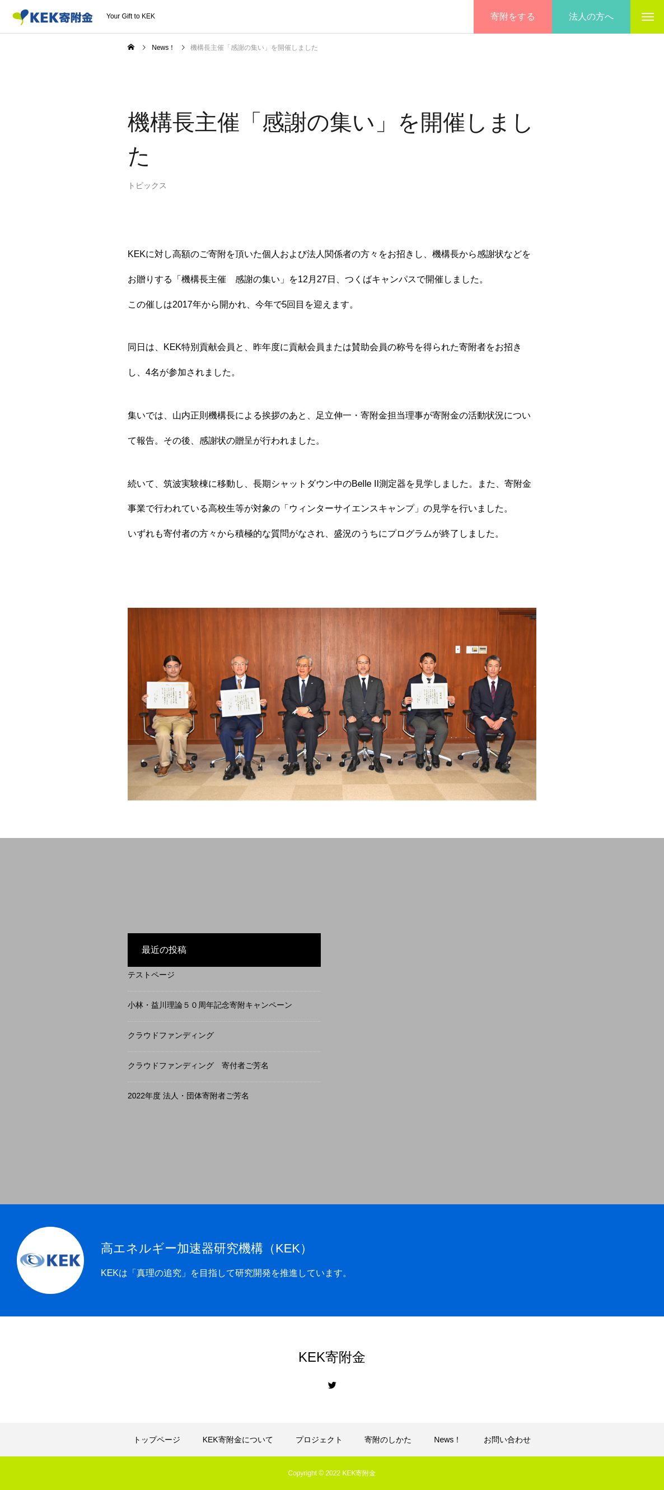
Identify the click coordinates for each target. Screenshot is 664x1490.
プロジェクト (319, 1439)
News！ (447, 1439)
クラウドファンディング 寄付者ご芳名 (198, 1065)
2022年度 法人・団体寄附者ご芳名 (188, 1095)
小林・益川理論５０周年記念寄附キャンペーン (210, 1004)
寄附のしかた (388, 1439)
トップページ (156, 1439)
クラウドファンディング (171, 1035)
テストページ (151, 974)
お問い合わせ (507, 1439)
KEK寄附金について (238, 1439)
